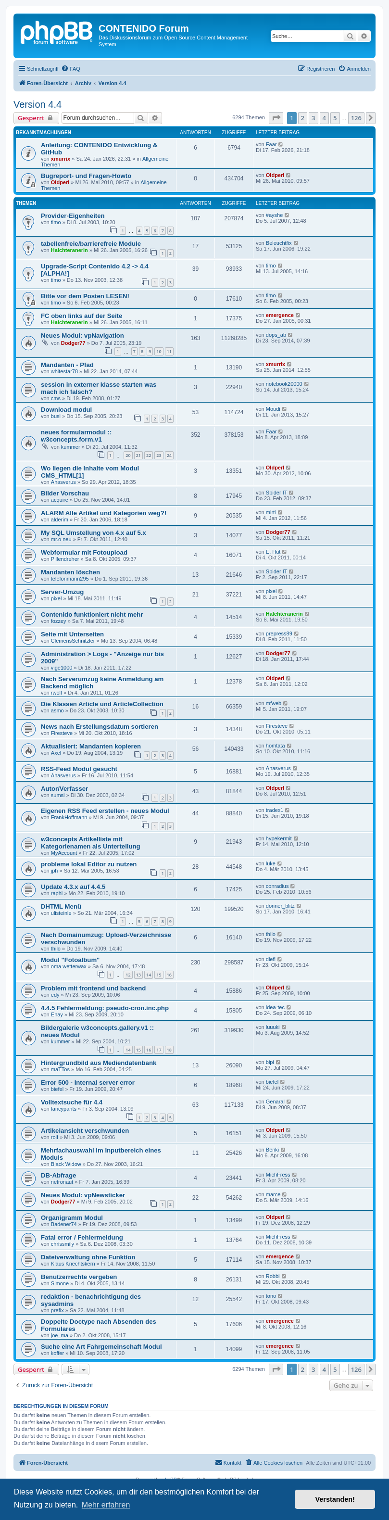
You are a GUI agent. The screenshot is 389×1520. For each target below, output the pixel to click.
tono (271, 1296)
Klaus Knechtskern (73, 1264)
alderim (59, 519)
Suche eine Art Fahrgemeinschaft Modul (101, 1346)
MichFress (278, 1175)
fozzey (58, 621)
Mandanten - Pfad (67, 364)
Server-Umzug (62, 591)
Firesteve (62, 733)
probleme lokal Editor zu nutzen (89, 864)
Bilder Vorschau (65, 493)
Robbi (273, 1276)
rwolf (56, 693)
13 (138, 975)
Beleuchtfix (279, 243)
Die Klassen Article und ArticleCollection (102, 704)
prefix (57, 1310)
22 (148, 455)
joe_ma (59, 1335)
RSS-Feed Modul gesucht (79, 769)
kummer (70, 447)
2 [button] (302, 118)
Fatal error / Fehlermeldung (82, 1237)
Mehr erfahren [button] (106, 1505)
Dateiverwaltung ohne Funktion (88, 1257)
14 (148, 975)
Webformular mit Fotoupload (84, 552)
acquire (59, 500)
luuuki (273, 1027)
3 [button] (313, 118)
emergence (280, 315)
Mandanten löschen (70, 572)
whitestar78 (64, 371)
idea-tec (275, 1007)
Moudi (273, 409)
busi (56, 416)
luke (271, 863)
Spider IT (277, 492)
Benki (272, 1150)
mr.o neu (61, 539)
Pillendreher (65, 559)
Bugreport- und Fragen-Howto (86, 175)
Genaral (275, 1101)
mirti (271, 512)
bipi (270, 1062)
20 (127, 455)
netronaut (62, 1182)
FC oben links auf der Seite (81, 315)
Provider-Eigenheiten (73, 215)
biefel (57, 1089)
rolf (54, 1137)
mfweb (273, 703)
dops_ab (276, 335)
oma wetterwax (69, 966)
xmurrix (60, 159)
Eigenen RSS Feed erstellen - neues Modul (105, 810)
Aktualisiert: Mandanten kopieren (91, 746)
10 (158, 351)
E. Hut (273, 552)
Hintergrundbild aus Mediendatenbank (98, 1062)
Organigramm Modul (72, 1217)
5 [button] (335, 118)
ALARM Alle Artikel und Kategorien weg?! (103, 513)
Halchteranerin (69, 250)
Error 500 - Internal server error (88, 1082)
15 (158, 975)
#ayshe (274, 215)
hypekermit (279, 838)
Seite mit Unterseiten (72, 634)
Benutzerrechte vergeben (79, 1276)
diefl (271, 959)
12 (127, 975)
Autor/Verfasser (64, 788)
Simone (60, 1283)
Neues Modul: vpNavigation (82, 335)
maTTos (60, 1069)
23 (158, 455)
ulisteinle (61, 913)
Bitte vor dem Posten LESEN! (85, 296)
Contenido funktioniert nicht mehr (92, 614)
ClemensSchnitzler (73, 641)
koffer (57, 1353)
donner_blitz (280, 906)
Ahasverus (63, 482)
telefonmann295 (70, 579)
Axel (56, 753)
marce (273, 1194)
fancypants (63, 1109)
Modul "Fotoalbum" (70, 959)
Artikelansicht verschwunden (85, 1130)
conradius (277, 886)
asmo (57, 710)
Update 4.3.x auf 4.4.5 (73, 886)
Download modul (66, 409)
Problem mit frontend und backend (93, 988)
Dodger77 (73, 343)
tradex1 (275, 810)
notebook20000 (284, 384)
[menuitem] (70, 69)
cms (56, 398)
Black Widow (66, 1164)
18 (169, 1050)
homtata (275, 745)
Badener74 (64, 1224)
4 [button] (324, 118)
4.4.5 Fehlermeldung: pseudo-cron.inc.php (105, 1008)
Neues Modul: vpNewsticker (83, 1195)
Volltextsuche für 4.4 (71, 1102)
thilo (56, 948)
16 (169, 975)
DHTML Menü (61, 906)
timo (56, 222)
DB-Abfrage (58, 1175)
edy (55, 995)
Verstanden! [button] (335, 1499)
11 (169, 351)
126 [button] (356, 118)
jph (54, 871)
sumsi (58, 795)
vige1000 (62, 668)
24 (169, 455)
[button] (276, 118)
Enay (57, 1014)
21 (138, 455)
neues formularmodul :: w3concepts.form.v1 (76, 436)
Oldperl (60, 182)
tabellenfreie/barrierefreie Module (91, 243)
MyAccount (64, 853)
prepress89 (279, 633)
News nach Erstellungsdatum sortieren (99, 726)
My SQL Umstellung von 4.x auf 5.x (93, 532)
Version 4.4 (37, 104)
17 (158, 1050)
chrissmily (62, 1244)
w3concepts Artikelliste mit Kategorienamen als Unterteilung (90, 843)
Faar (271, 144)
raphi (57, 893)
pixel (56, 598)
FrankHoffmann (69, 817)
